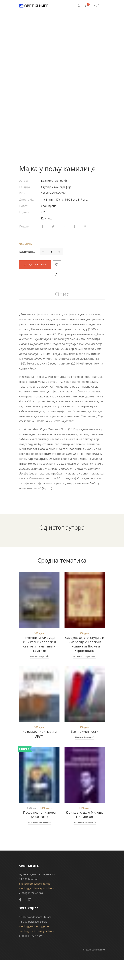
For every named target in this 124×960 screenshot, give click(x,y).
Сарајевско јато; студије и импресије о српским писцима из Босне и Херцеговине (84, 644)
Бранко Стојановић (54, 181)
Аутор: (23, 181)
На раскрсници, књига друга (39, 734)
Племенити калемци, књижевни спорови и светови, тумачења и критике (39, 644)
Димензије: (26, 199)
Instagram (29, 900)
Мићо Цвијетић (39, 656)
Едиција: (24, 187)
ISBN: (22, 193)
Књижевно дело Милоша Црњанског (84, 814)
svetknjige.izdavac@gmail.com (36, 888)
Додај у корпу (35, 264)
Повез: (23, 206)
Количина (27, 251)
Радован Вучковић (85, 822)
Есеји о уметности (84, 732)
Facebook (20, 900)
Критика (46, 218)
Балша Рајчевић (84, 737)
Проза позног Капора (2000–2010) (39, 814)
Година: (24, 212)
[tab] (62, 294)
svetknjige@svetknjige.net (34, 883)
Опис (62, 294)
